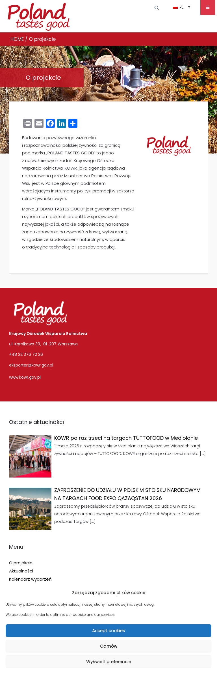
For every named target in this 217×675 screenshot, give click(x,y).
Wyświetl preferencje (108, 662)
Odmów (108, 646)
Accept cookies (108, 631)
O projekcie (20, 563)
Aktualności (21, 571)
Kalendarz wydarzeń (30, 579)
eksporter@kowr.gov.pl (31, 365)
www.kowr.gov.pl (25, 377)
